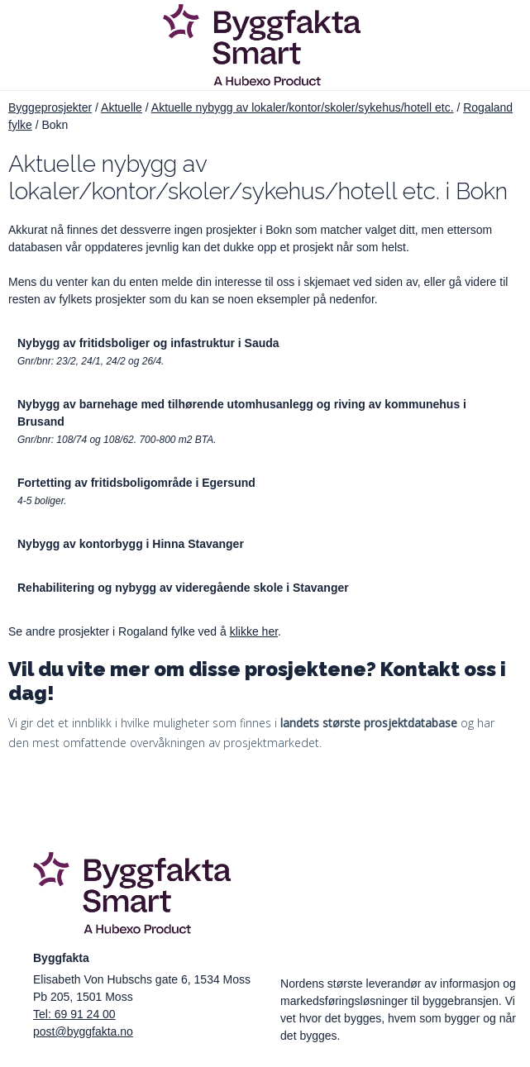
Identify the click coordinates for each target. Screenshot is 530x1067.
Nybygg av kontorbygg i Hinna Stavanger (130, 543)
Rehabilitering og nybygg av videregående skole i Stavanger (183, 587)
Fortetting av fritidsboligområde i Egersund (136, 482)
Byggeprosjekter (50, 107)
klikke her (254, 631)
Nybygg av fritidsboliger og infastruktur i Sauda (148, 343)
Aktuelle (121, 107)
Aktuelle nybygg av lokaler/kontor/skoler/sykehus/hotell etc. (302, 107)
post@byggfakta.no (83, 1031)
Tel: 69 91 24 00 (74, 1014)
